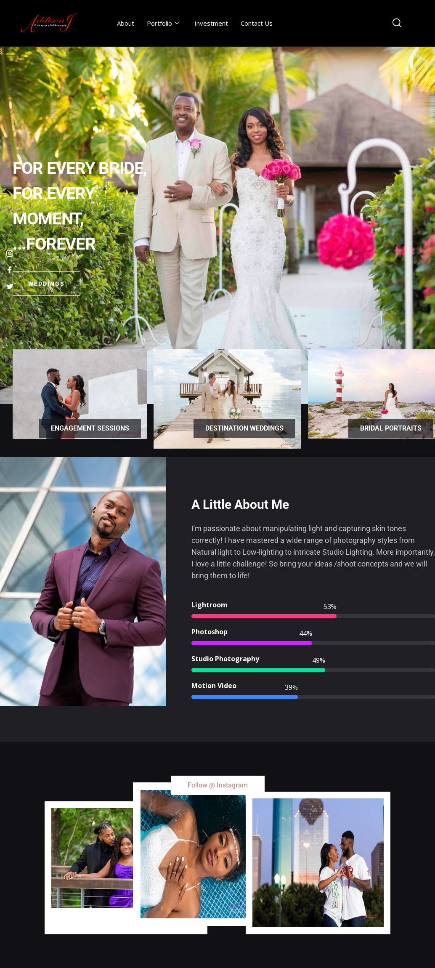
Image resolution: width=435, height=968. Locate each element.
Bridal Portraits (391, 428)
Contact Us (257, 23)
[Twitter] (9, 286)
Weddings (46, 283)
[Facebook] (9, 270)
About (125, 23)
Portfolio (163, 23)
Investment (211, 23)
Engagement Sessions (90, 428)
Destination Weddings (244, 428)
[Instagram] (9, 253)
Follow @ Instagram (218, 785)
